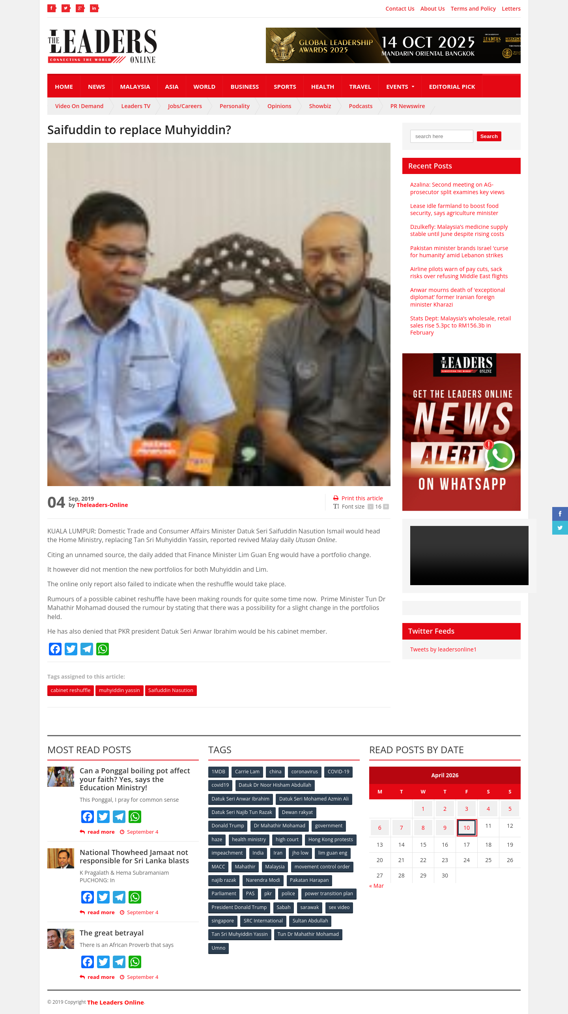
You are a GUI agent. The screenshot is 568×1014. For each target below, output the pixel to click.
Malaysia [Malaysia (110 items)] (343, 863)
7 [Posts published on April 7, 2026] (401, 823)
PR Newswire (407, 106)
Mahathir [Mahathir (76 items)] (313, 863)
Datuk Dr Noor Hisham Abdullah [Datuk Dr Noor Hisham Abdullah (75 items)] (275, 785)
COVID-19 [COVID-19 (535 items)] (342, 772)
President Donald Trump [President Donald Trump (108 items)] (298, 902)
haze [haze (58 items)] (217, 837)
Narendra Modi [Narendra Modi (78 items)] (329, 876)
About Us (432, 8)
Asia (172, 86)
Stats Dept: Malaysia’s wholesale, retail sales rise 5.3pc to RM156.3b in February (459, 325)
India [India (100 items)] (314, 850)
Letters (511, 8)
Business (244, 86)
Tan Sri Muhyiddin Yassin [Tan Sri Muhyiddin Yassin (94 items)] (285, 928)
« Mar (376, 879)
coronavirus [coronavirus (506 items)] (307, 772)
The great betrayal (111, 933)
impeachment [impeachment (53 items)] (282, 850)
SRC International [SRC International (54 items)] (325, 915)
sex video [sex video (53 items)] (251, 915)
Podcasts (361, 106)
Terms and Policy (473, 8)
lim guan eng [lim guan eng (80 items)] (253, 863)
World (205, 86)
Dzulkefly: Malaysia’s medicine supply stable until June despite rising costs (458, 230)
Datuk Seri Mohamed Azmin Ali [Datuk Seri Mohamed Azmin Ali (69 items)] (314, 798)
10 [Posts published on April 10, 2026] (466, 823)
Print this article (357, 498)
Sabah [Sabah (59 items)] (342, 902)
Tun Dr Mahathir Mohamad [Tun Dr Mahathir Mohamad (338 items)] (242, 941)
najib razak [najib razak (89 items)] (289, 876)
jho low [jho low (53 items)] (220, 863)
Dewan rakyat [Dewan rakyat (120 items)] (297, 811)
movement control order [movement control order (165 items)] (239, 876)
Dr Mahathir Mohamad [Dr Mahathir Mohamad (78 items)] (280, 824)
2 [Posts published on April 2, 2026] (445, 807)
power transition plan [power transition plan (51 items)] (236, 902)
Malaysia (135, 86)
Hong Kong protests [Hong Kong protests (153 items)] (234, 850)
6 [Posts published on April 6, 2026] (379, 823)
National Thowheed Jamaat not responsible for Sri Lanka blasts (133, 857)
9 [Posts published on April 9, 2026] (445, 823)
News (96, 86)
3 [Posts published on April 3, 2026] (466, 807)
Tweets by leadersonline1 (442, 649)
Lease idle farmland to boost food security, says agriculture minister (453, 209)
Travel (360, 86)
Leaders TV (136, 106)
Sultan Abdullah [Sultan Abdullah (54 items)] (229, 928)
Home (64, 86)
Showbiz (320, 106)
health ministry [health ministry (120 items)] (250, 837)
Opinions (279, 106)
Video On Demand (79, 106)
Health (322, 86)
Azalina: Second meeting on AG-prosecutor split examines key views (456, 188)
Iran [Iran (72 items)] (334, 850)
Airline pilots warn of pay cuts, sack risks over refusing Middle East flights (458, 272)
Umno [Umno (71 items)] (290, 941)
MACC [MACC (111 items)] (284, 863)
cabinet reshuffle (73, 690)
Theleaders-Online (102, 505)
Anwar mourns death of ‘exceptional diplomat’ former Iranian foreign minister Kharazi (456, 297)
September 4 (138, 832)
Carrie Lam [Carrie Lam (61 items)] (249, 772)
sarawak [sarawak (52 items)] (221, 915)
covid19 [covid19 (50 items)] (220, 785)
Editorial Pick (452, 86)
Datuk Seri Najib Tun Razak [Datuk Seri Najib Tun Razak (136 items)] (241, 811)
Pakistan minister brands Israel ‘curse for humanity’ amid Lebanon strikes (458, 251)
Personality (235, 106)
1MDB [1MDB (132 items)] (219, 772)
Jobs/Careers (185, 106)
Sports (285, 86)
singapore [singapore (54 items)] (284, 915)
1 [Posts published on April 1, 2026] (423, 807)
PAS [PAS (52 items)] (300, 889)
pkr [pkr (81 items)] (319, 889)
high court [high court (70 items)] (289, 837)
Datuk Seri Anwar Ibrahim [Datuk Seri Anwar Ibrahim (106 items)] (240, 798)
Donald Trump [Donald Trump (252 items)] (228, 824)
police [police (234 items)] (340, 889)
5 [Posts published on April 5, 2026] (510, 807)
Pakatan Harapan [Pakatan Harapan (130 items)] (231, 889)
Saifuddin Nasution (183, 690)
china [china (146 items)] (277, 772)
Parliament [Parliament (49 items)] (273, 889)
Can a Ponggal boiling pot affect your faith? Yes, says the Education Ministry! (139, 779)
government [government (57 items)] (329, 824)
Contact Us (400, 8)
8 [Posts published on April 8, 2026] (423, 823)
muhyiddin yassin (126, 690)
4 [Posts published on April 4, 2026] (488, 807)
